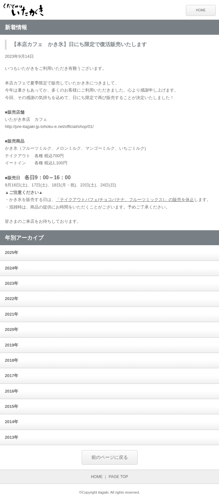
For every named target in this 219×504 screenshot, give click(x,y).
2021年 (11, 314)
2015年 (11, 406)
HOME (201, 10)
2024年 (11, 268)
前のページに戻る (109, 457)
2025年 (11, 252)
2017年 (11, 375)
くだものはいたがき (26, 10)
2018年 (11, 360)
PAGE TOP (118, 476)
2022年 (11, 298)
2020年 (11, 329)
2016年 (11, 391)
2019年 (11, 345)
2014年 (11, 421)
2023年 (11, 283)
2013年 (11, 437)
